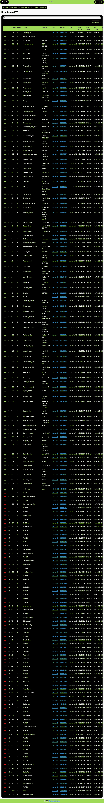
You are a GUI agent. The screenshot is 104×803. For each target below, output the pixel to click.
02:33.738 (63, 764)
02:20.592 (55, 440)
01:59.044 (55, 123)
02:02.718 (55, 602)
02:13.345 (55, 704)
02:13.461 (63, 316)
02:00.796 (63, 527)
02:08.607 (55, 670)
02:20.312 (55, 437)
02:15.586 (55, 719)
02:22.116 (55, 458)
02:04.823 (55, 621)
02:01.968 (55, 583)
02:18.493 (63, 356)
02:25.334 (63, 730)
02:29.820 (63, 768)
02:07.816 (55, 655)
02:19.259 (63, 401)
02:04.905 (55, 625)
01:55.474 (55, 515)
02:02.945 (55, 610)
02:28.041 (63, 734)
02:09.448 (55, 306)
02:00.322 (55, 150)
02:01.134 (55, 154)
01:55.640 (63, 493)
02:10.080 (63, 681)
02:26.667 (55, 779)
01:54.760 (55, 71)
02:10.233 (55, 340)
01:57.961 (55, 527)
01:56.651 (63, 79)
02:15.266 (55, 715)
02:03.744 (63, 598)
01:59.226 (63, 71)
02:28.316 (55, 783)
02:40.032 (55, 483)
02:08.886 (55, 287)
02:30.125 (63, 757)
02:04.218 (63, 579)
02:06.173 (55, 643)
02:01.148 (55, 576)
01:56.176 (63, 511)
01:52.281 (55, 496)
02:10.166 (55, 689)
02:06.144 (55, 640)
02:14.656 (63, 327)
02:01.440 (55, 159)
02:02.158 (55, 181)
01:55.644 (63, 49)
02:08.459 (63, 239)
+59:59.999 (55, 489)
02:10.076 (63, 677)
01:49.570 (63, 40)
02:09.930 (55, 322)
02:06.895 (63, 643)
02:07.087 (55, 246)
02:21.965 (63, 738)
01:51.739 (55, 44)
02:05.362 (55, 226)
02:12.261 (63, 297)
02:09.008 (55, 293)
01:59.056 (63, 538)
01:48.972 (55, 40)
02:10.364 (55, 351)
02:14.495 (63, 277)
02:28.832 (55, 469)
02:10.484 (63, 670)
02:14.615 (63, 636)
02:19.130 (55, 433)
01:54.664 (55, 66)
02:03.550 (63, 163)
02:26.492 (63, 742)
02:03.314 (63, 82)
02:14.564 (55, 711)
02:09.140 (55, 300)
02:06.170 (55, 231)
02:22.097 (55, 454)
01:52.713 (55, 53)
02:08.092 (63, 659)
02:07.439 (63, 203)
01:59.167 (55, 557)
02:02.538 (63, 560)
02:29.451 (55, 474)
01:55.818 (55, 519)
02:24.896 (63, 465)
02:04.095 (63, 159)
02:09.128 (63, 261)
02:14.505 (55, 390)
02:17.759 (63, 715)
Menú (101, 2)
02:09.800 (63, 655)
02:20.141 (63, 335)
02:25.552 (63, 440)
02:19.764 (63, 420)
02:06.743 (63, 181)
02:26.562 (63, 760)
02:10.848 (63, 617)
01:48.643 (55, 36)
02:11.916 (63, 271)
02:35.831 (63, 700)
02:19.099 (55, 734)
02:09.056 (55, 297)
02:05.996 (55, 636)
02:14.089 (63, 266)
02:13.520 (63, 287)
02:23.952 (63, 444)
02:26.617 (55, 776)
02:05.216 (63, 613)
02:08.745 (63, 252)
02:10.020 (55, 327)
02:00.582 (63, 553)
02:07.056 (63, 172)
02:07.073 (63, 231)
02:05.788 (55, 632)
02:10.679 (55, 693)
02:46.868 (63, 779)
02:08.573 (55, 271)
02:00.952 (63, 88)
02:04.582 (55, 212)
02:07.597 (63, 628)
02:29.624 (63, 381)
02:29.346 (63, 776)
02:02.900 (63, 146)
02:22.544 (55, 757)
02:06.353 (63, 226)
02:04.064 (55, 617)
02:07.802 (63, 625)
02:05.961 (63, 194)
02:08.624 (63, 557)
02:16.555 (55, 416)
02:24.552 (63, 454)
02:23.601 (55, 760)
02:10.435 (55, 356)
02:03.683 (63, 594)
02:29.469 (55, 787)
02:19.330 (55, 738)
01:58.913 (55, 553)
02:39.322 (55, 791)
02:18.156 (55, 420)
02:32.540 (63, 783)
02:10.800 (63, 242)
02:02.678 (55, 194)
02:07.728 (63, 246)
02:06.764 (55, 242)
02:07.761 (55, 261)
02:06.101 (63, 101)
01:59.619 (55, 130)
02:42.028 (63, 483)
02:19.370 (63, 345)
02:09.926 (55, 316)
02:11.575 (55, 696)
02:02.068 (55, 594)
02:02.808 (55, 207)
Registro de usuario (26, 7)
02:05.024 (63, 212)
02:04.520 (63, 587)
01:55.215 (55, 79)
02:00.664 (63, 545)
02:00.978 (63, 130)
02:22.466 (55, 753)
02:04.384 (63, 576)
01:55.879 (55, 88)
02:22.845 (63, 293)
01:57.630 (55, 91)
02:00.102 (63, 530)
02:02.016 (55, 587)
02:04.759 (63, 187)
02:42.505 (63, 696)
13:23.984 (63, 387)
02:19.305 (63, 429)
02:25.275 (63, 458)
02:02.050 (55, 176)
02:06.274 (55, 239)
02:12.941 (55, 700)
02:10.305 (55, 345)
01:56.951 (55, 523)
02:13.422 (63, 693)
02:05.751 (63, 198)
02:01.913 (55, 172)
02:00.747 (63, 542)
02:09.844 (55, 311)
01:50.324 (63, 36)
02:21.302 (55, 444)
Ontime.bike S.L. (54, 801)
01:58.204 (55, 106)
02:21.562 (63, 437)
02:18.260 (63, 416)
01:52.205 (63, 44)
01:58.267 (55, 115)
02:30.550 (63, 461)
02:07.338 (55, 252)
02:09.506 (55, 677)
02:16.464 (63, 361)
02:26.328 (63, 745)
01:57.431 (63, 519)
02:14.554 (55, 708)
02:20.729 (55, 742)
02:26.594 (55, 772)
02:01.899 (63, 534)
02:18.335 (63, 689)
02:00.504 (55, 568)
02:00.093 (63, 111)
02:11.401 (55, 367)
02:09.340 (63, 235)
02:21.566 (63, 367)
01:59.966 (55, 136)
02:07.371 (63, 640)
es (97, 2)
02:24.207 (55, 764)
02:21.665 (55, 745)
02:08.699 (55, 674)
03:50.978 (63, 66)
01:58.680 (55, 542)
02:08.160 (55, 662)
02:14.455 (63, 674)
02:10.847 (63, 647)
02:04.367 (63, 154)
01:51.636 (55, 493)
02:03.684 (63, 176)
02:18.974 (55, 429)
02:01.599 (55, 168)
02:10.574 (63, 255)
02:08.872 (55, 282)
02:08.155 (55, 266)
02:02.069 (55, 598)
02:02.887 (63, 141)
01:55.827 (55, 82)
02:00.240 (63, 106)
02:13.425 (55, 378)
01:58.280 (55, 119)
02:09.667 (55, 681)
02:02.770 (55, 203)
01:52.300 (63, 32)
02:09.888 (55, 685)
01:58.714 (55, 545)
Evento (6, 7)
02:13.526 (63, 666)
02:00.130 (55, 146)
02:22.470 (63, 719)
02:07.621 (55, 651)
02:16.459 (55, 411)
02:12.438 (55, 372)
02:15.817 (63, 378)
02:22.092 (55, 749)
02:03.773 (63, 168)
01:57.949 (55, 101)
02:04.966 (55, 628)
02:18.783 (63, 396)
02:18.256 (55, 730)
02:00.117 (55, 141)
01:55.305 (63, 53)
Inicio (6, 2)
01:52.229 (55, 49)
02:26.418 (55, 768)
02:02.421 (55, 187)
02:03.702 (63, 591)
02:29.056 (63, 300)
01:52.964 (55, 58)
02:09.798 (63, 662)
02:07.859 (55, 659)
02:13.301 (63, 685)
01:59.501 (55, 560)
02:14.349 (55, 387)
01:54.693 (55, 511)
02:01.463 (55, 163)
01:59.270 (55, 126)
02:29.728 (63, 772)
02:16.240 (55, 726)
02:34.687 (63, 469)
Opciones (14, 7)
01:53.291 (55, 500)
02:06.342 (55, 647)
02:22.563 (55, 461)
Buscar (2, 2)
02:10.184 (55, 335)
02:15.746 (55, 401)
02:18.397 (55, 425)
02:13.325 (63, 322)
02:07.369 (55, 255)
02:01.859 (63, 115)
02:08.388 (55, 666)
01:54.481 (63, 508)
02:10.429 (63, 632)
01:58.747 (55, 549)
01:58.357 (55, 538)
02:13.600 (63, 340)
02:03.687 (55, 613)
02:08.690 (55, 277)
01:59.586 (55, 564)
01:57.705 (55, 95)
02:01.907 (55, 579)
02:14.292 (63, 606)
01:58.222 (55, 111)
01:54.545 (63, 58)
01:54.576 (63, 496)
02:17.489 (63, 390)
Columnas (95, 22)
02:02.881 (63, 126)
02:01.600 (63, 95)
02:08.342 (63, 549)
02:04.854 (55, 222)
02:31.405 (55, 480)
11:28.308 (63, 136)
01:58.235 (55, 530)
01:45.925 (55, 32)
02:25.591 (63, 425)
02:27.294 (63, 411)
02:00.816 (55, 572)
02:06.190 (55, 235)
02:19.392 (63, 351)
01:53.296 (55, 504)
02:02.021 (55, 591)
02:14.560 (55, 396)
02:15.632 (55, 723)
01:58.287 (55, 534)
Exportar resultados (40, 7)
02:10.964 (55, 361)
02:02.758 (55, 606)
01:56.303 (63, 515)
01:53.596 (55, 508)
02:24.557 (55, 465)
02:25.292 (63, 749)
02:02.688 (55, 198)
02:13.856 (55, 381)
